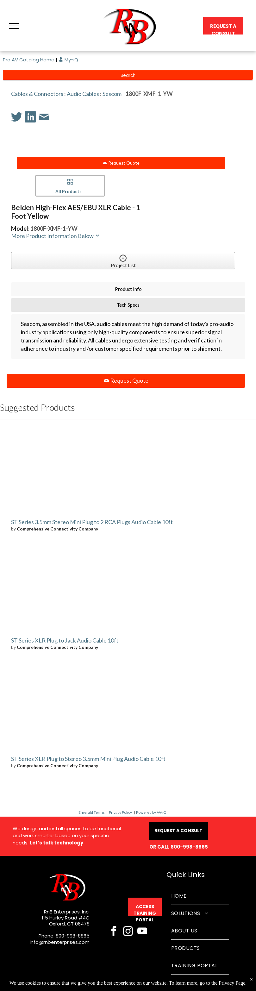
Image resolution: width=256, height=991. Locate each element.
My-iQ (68, 59)
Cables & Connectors (37, 93)
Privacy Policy (120, 812)
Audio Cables (83, 93)
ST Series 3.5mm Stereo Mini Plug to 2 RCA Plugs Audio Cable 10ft (92, 521)
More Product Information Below (55, 235)
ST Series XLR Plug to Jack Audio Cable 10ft (64, 640)
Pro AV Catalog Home (29, 59)
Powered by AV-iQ (151, 812)
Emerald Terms (91, 812)
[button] (14, 26)
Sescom (112, 93)
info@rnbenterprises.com (60, 942)
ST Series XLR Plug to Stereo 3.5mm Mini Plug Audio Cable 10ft (88, 758)
